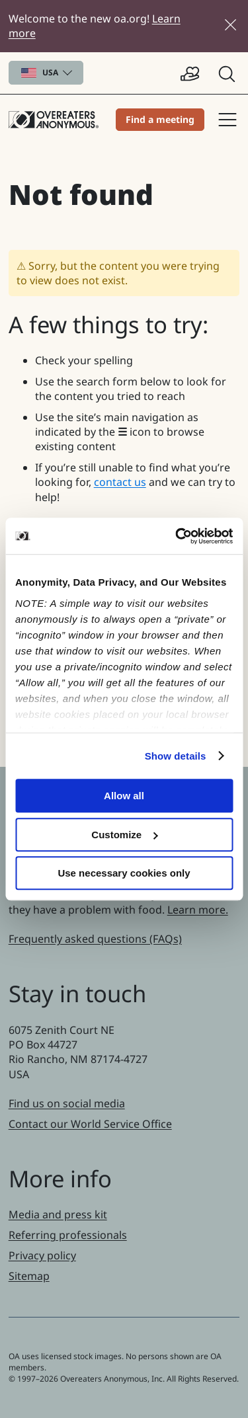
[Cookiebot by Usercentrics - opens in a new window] (176, 536)
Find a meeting (160, 119)
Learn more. (197, 909)
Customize (124, 834)
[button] (228, 73)
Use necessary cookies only (124, 873)
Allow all (124, 795)
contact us (120, 482)
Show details (175, 756)
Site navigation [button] (227, 120)
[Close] (230, 25)
